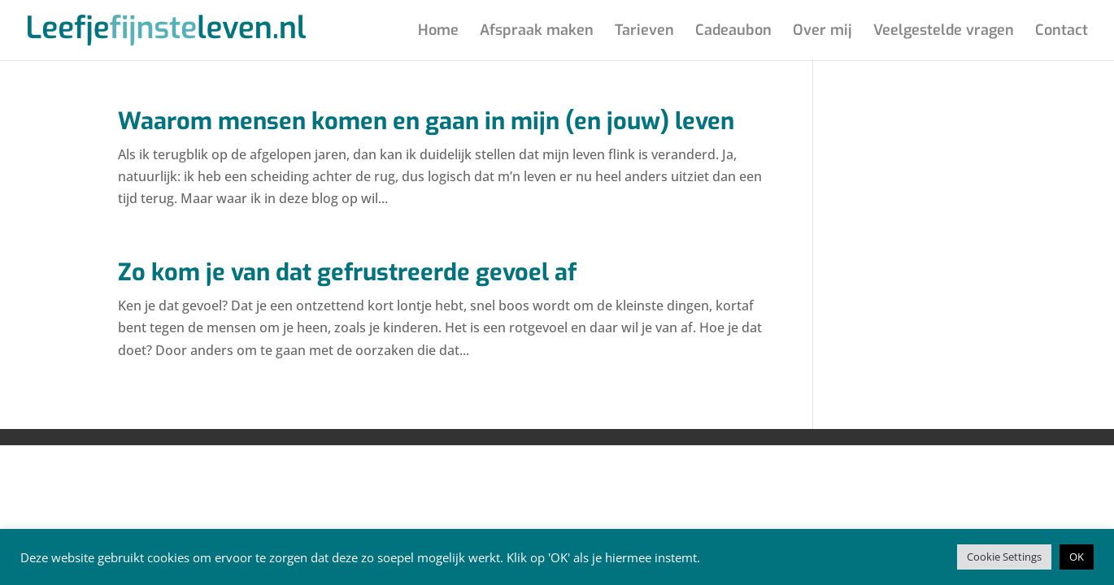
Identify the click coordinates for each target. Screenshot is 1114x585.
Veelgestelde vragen (943, 32)
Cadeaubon (733, 32)
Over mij (822, 32)
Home (438, 32)
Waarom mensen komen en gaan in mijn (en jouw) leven (426, 121)
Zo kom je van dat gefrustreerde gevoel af (347, 272)
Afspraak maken (537, 32)
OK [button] (1076, 556)
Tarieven (644, 32)
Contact (1061, 32)
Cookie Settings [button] (1004, 556)
